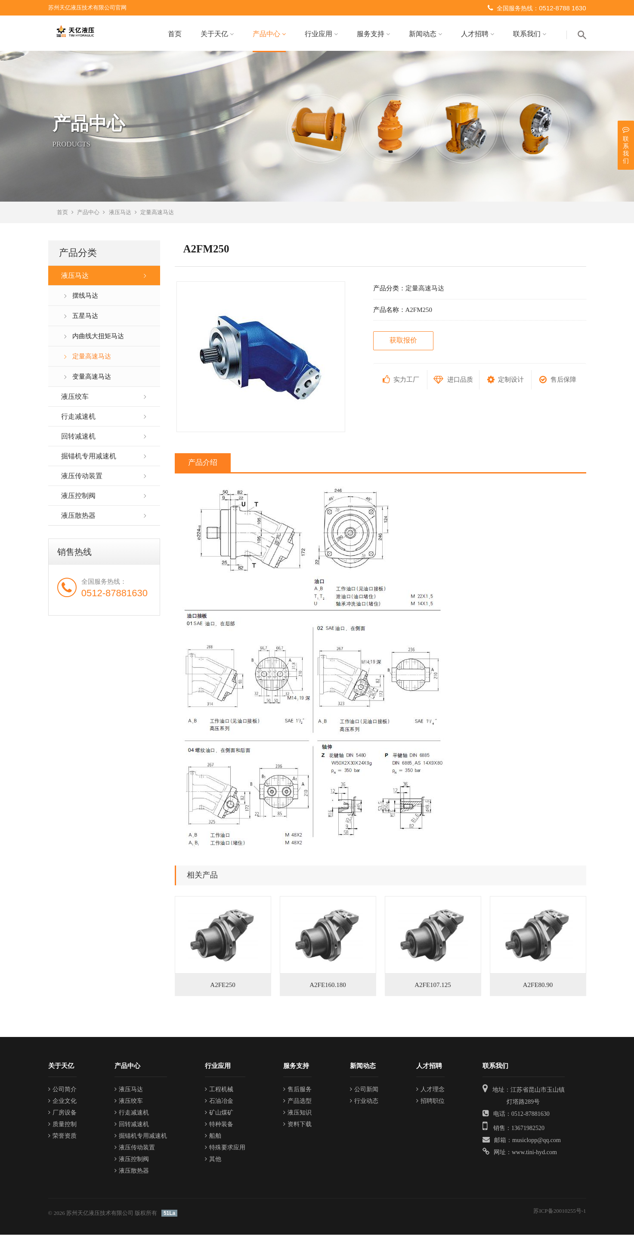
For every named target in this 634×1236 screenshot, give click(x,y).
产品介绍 (202, 464)
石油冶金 (219, 1102)
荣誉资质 (62, 1137)
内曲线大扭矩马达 (98, 337)
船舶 (213, 1137)
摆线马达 (85, 296)
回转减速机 (78, 437)
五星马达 (85, 317)
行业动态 (364, 1102)
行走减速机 (78, 417)
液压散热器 (78, 516)
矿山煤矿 (219, 1114)
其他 (213, 1160)
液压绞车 (75, 398)
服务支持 (373, 33)
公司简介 (62, 1090)
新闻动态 (425, 33)
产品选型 (297, 1102)
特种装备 (219, 1125)
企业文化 (62, 1102)
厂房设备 (62, 1114)
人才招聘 (477, 33)
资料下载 (297, 1125)
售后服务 (297, 1090)
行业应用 (321, 33)
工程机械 (219, 1090)
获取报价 (403, 341)
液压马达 (120, 213)
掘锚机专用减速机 (88, 457)
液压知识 (297, 1114)
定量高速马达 (157, 213)
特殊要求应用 (225, 1149)
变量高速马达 (91, 377)
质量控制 (62, 1125)
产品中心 (269, 33)
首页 (175, 33)
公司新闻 (364, 1090)
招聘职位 (430, 1102)
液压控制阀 (78, 497)
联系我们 (529, 33)
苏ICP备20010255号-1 (559, 1212)
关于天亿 (217, 33)
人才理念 (430, 1090)
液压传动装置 (81, 477)
